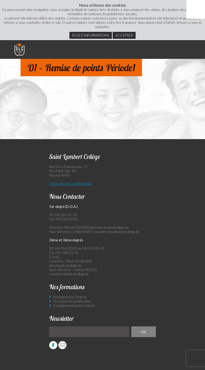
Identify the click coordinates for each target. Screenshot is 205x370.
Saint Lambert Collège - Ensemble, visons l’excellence (19, 49)
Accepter (124, 35)
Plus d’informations (90, 35)
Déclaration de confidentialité (70, 183)
